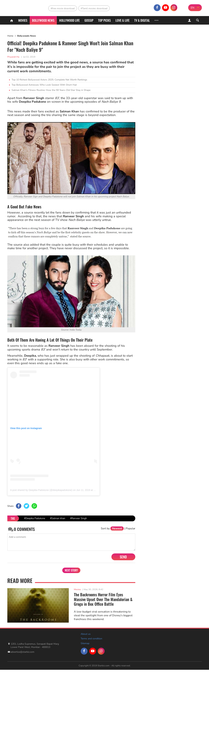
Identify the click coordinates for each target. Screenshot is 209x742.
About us (86, 634)
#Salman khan (57, 518)
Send (123, 556)
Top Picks (104, 20)
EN (192, 8)
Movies (22, 20)
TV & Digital (142, 20)
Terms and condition (91, 638)
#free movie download (63, 8)
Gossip (88, 20)
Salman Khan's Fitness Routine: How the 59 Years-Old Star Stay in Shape (51, 90)
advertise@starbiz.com (22, 652)
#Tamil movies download (94, 8)
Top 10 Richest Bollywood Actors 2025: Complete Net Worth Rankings (49, 79)
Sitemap (85, 643)
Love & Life (122, 20)
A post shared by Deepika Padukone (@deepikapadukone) (41, 490)
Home (10, 35)
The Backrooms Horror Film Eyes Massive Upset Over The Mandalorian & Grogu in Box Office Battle (103, 599)
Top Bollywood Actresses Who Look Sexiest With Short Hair (44, 84)
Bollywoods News (26, 35)
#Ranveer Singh (78, 518)
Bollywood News (43, 20)
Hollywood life (69, 20)
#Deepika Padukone (34, 518)
